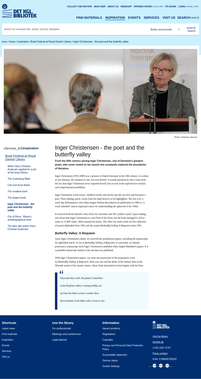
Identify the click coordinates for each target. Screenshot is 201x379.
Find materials (89, 17)
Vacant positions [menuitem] (111, 328)
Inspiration (115, 17)
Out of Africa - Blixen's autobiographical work (19, 218)
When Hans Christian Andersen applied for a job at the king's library (22, 169)
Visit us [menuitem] (6, 356)
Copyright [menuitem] (107, 339)
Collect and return (79, 6)
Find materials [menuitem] (9, 334)
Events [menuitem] (5, 345)
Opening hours (148, 6)
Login (188, 6)
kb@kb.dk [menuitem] (158, 342)
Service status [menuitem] (110, 360)
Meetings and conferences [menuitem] (66, 334)
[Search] (191, 29)
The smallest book (17, 191)
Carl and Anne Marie (19, 185)
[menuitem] (24, 192)
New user (100, 6)
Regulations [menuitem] (108, 334)
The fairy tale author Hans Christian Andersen (22, 227)
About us (113, 6)
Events (134, 17)
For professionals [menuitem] (61, 328)
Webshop (126, 6)
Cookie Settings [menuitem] (111, 366)
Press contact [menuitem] (160, 353)
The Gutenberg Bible (19, 178)
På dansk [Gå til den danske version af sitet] (170, 6)
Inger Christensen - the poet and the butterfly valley (100, 41)
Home (9, 41)
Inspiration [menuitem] (7, 339)
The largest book (17, 197)
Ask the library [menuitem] (160, 336)
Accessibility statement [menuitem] (114, 355)
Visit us (168, 17)
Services (151, 17)
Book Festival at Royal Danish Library (51, 41)
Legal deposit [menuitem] (59, 339)
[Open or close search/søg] (188, 17)
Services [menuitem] (6, 351)
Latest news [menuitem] (8, 328)
